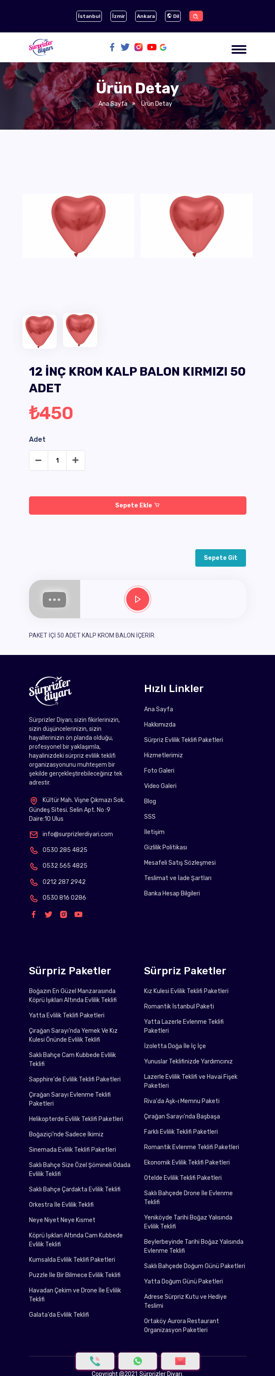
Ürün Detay (155, 103)
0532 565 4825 (58, 865)
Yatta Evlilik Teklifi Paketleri (66, 1015)
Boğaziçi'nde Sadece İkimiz (66, 1134)
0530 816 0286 (57, 897)
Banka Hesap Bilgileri (172, 893)
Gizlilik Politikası (165, 847)
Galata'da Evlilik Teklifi (59, 1314)
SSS (150, 816)
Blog (150, 801)
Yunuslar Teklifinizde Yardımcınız (188, 1061)
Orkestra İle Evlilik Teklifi (61, 1204)
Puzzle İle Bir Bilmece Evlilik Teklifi (75, 1275)
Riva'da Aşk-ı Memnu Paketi (182, 1101)
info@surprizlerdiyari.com (71, 834)
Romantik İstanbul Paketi (179, 1006)
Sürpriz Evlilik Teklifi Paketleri (183, 740)
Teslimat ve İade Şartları (177, 878)
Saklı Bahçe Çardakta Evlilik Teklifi (75, 1189)
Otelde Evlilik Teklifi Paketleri (183, 1178)
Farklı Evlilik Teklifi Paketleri (181, 1132)
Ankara (146, 16)
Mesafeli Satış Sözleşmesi (180, 862)
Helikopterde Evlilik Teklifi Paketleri (76, 1119)
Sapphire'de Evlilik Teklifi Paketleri (75, 1079)
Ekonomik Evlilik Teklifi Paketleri (187, 1162)
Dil (173, 16)
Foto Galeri (159, 770)
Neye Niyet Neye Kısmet (62, 1220)
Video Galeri (160, 786)
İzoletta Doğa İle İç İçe (175, 1046)
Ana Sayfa (112, 103)
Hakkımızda (160, 724)
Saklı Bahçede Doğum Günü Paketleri (194, 1266)
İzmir (118, 16)
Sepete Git (220, 558)
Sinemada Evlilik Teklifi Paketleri (72, 1149)
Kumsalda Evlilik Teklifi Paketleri (72, 1259)
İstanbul (89, 16)
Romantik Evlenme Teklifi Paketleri (191, 1147)
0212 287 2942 (57, 882)
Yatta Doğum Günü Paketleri (183, 1281)
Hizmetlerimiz (163, 755)
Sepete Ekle (137, 505)
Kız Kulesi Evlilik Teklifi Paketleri (186, 991)
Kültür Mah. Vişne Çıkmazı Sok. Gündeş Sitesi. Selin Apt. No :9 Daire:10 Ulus (77, 809)
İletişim (154, 832)
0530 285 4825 (58, 850)
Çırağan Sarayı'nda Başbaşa (182, 1116)
